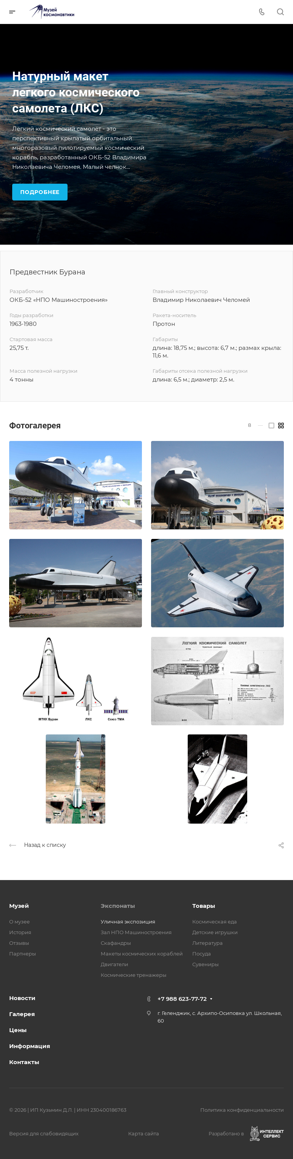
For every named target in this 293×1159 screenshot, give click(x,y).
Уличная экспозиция (128, 922)
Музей (19, 905)
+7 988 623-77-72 (182, 998)
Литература (207, 943)
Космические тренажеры (133, 975)
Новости (22, 998)
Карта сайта (143, 1133)
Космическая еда (214, 922)
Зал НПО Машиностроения (136, 932)
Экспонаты (118, 905)
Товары (203, 905)
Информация (29, 1046)
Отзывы (19, 943)
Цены (18, 1030)
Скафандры (116, 943)
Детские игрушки (215, 932)
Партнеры (22, 954)
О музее (19, 922)
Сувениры (205, 964)
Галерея (22, 1014)
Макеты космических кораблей (142, 954)
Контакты (24, 1062)
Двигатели (114, 964)
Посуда (201, 954)
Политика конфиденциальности (242, 1110)
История (20, 932)
